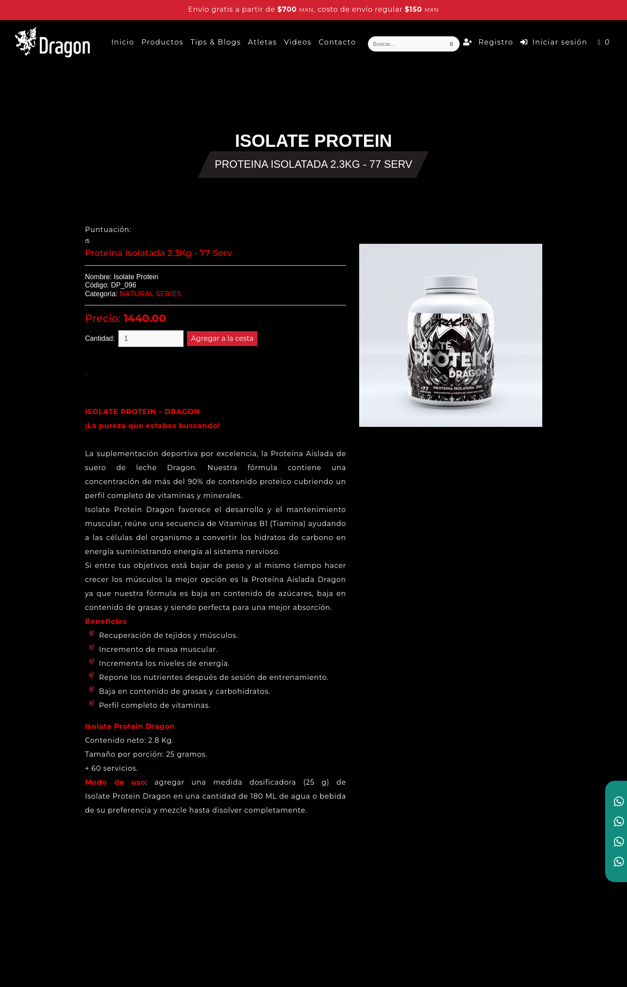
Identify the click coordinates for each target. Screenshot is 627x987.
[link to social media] (619, 801)
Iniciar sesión (553, 42)
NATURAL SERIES (150, 294)
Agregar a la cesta (222, 338)
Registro (488, 42)
